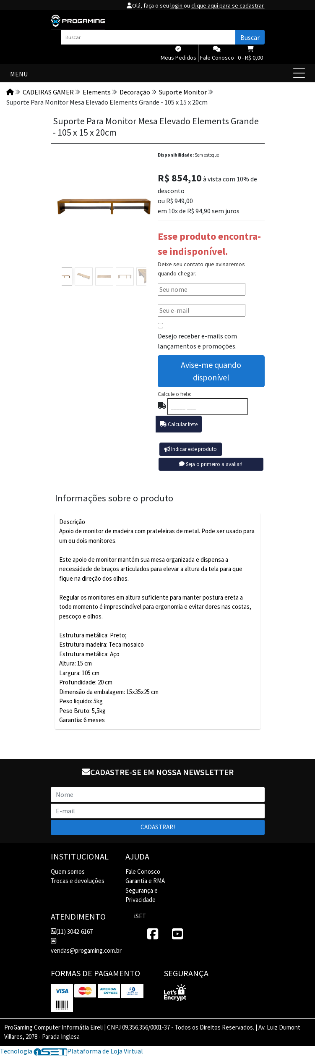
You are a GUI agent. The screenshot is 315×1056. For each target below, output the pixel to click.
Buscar (250, 37)
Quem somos (68, 871)
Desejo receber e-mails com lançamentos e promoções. (197, 341)
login (177, 5)
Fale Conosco (142, 871)
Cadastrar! (158, 827)
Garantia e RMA (145, 881)
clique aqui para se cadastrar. (228, 5)
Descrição (72, 522)
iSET (140, 916)
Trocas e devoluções (77, 881)
